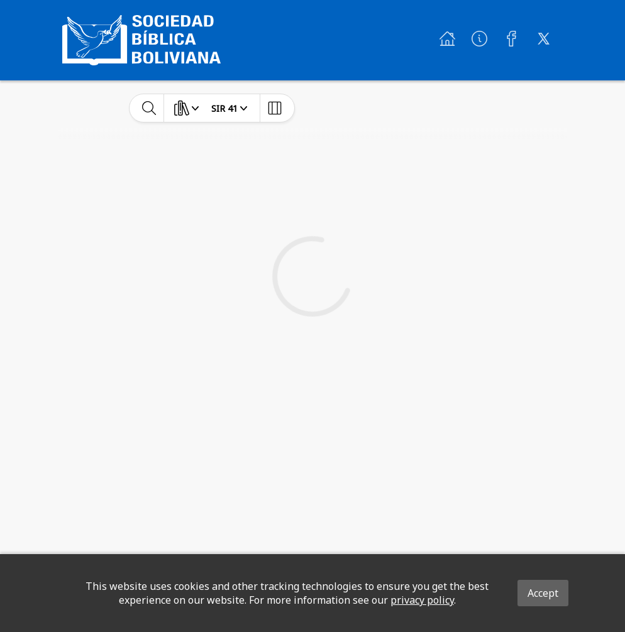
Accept (543, 593)
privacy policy (422, 600)
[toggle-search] (149, 108)
